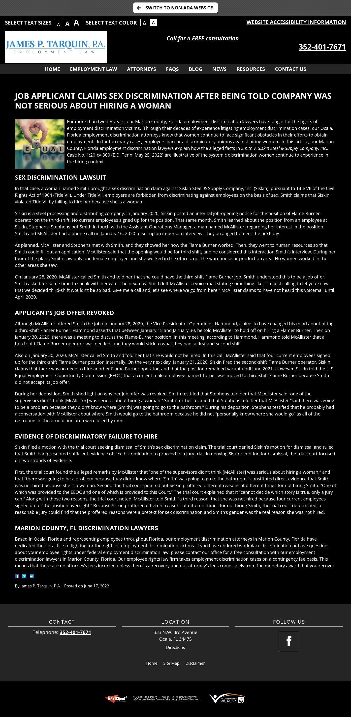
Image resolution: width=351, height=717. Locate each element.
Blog (195, 69)
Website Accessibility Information (296, 22)
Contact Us (290, 69)
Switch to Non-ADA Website (179, 8)
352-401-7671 (322, 47)
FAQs (172, 69)
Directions (175, 647)
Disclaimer (195, 663)
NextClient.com (191, 699)
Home (52, 69)
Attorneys (141, 69)
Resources (251, 69)
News (219, 69)
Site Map (171, 663)
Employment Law (93, 69)
